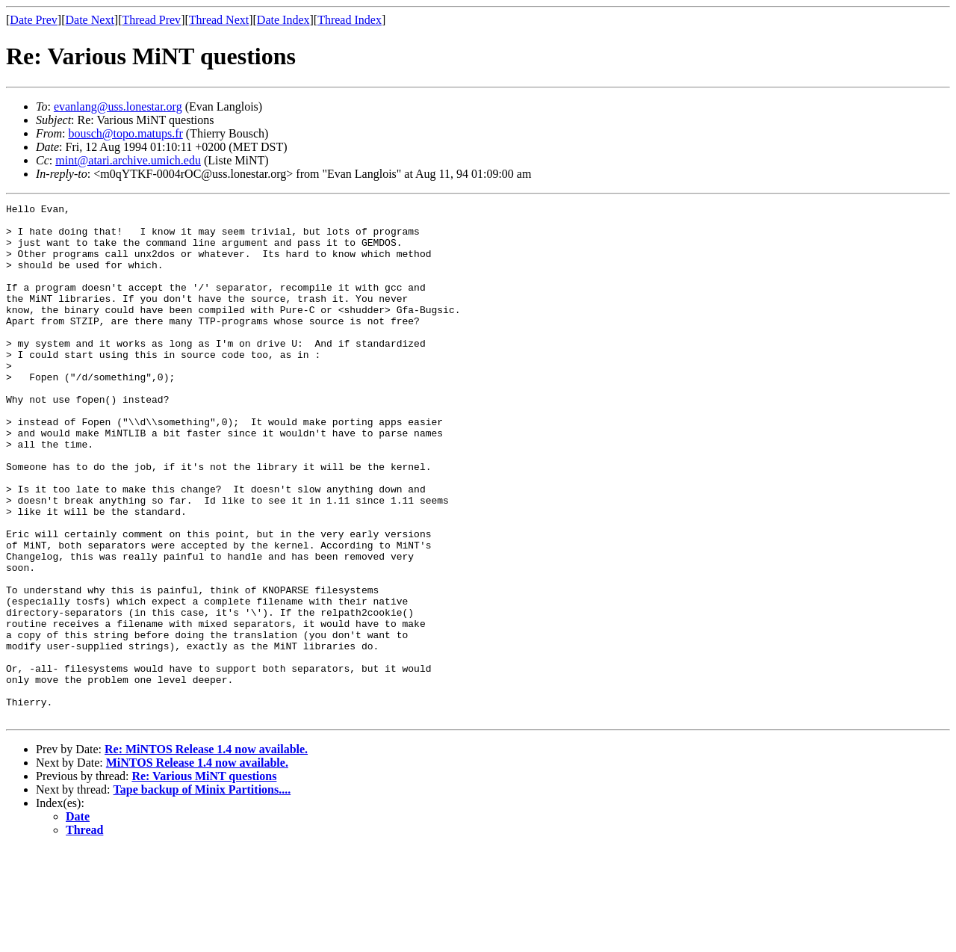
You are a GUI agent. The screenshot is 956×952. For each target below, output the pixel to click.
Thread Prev (151, 19)
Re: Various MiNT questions (203, 879)
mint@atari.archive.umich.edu (128, 160)
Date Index (283, 19)
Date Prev (34, 19)
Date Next (90, 19)
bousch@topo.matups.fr (125, 133)
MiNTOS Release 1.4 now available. (197, 865)
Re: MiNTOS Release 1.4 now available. (206, 852)
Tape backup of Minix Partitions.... (202, 892)
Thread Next (219, 19)
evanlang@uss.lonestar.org (118, 106)
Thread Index (349, 19)
